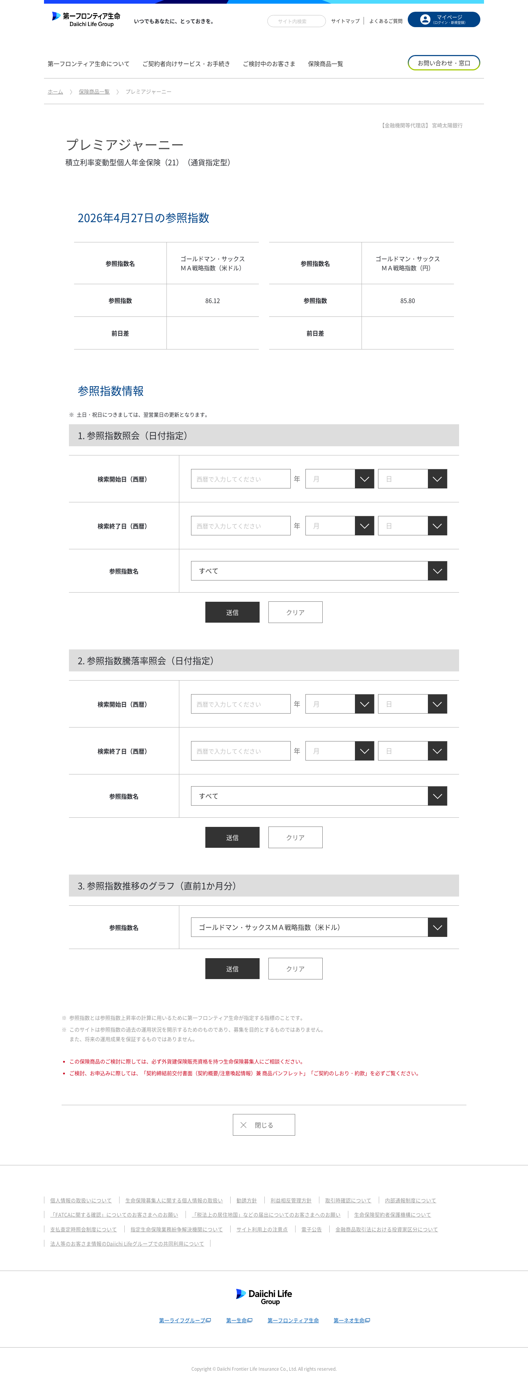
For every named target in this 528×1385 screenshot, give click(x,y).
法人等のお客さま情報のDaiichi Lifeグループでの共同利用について (132, 1237)
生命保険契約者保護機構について (415, 1208)
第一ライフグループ (179, 1314)
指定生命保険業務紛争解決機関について (184, 1223)
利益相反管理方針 (305, 1194)
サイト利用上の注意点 (275, 1223)
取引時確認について (365, 1194)
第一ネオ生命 (350, 1314)
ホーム (55, 91)
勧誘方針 (259, 1194)
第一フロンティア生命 (293, 1314)
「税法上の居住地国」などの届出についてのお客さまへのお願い (281, 1208)
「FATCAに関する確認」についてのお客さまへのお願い (119, 1208)
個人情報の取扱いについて (83, 1194)
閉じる (264, 1118)
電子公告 (327, 1223)
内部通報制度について (431, 1194)
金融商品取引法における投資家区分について (407, 1223)
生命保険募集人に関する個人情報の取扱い (182, 1194)
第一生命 (235, 1314)
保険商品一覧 (94, 91)
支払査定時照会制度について (86, 1223)
